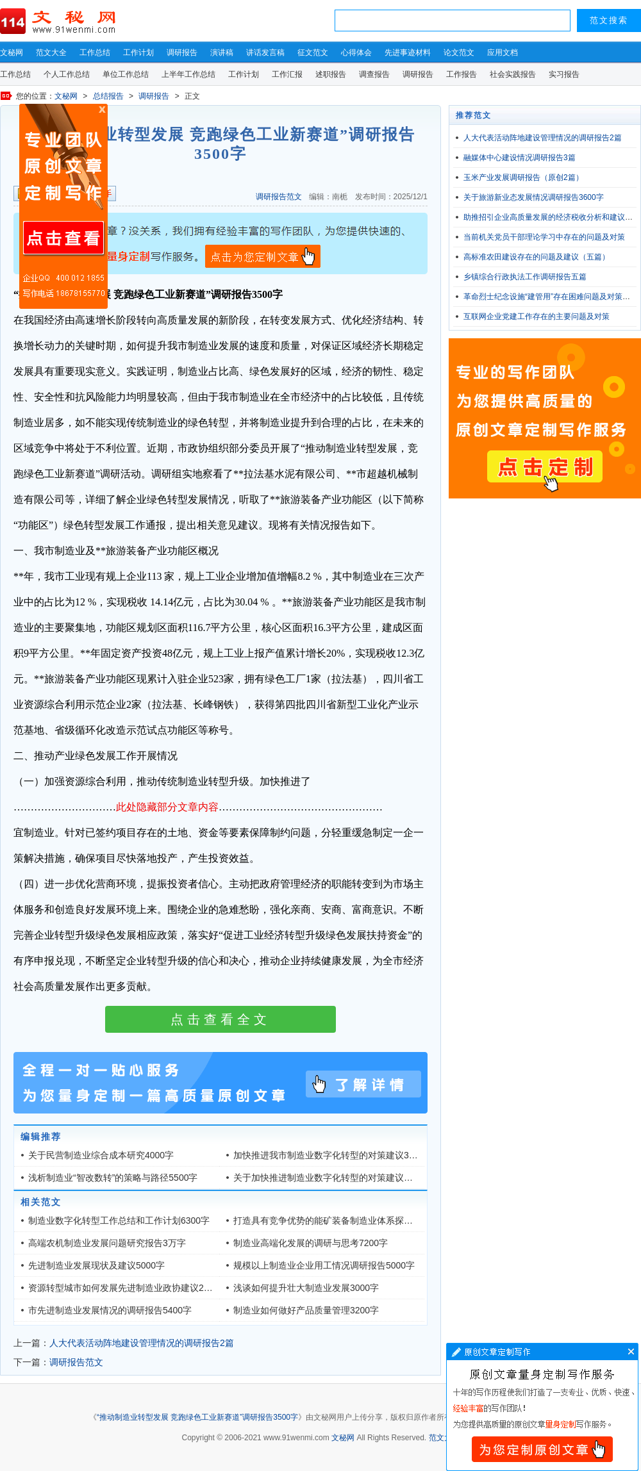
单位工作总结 (126, 74)
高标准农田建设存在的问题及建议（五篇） (536, 256)
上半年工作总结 (188, 74)
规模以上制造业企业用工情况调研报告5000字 (324, 1265)
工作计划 (138, 52)
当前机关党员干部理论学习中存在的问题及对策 (544, 237)
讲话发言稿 (265, 52)
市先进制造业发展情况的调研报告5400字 (110, 1310)
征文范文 (312, 52)
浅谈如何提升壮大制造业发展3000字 (306, 1288)
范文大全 (51, 52)
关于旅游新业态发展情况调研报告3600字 (533, 197)
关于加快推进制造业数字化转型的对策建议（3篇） (334, 1177)
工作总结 (94, 52)
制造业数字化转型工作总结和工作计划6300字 (119, 1220)
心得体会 (356, 52)
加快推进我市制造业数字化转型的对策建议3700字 (333, 1155)
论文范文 (459, 52)
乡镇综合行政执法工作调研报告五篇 (525, 276)
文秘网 (11, 52)
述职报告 (330, 74)
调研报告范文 (279, 196)
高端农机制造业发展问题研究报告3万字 (107, 1243)
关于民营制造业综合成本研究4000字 (101, 1155)
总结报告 (108, 96)
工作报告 (461, 74)
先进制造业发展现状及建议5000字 (96, 1265)
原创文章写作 (63, 206)
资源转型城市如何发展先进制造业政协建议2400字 (128, 1288)
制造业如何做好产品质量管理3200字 (306, 1310)
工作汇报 (287, 74)
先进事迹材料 (408, 52)
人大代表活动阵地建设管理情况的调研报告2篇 (141, 1343)
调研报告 (182, 52)
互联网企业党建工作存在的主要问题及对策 (536, 316)
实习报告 (564, 74)
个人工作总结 (67, 74)
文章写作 (542, 1407)
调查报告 (374, 74)
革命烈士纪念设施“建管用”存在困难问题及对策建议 (550, 296)
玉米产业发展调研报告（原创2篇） (523, 177)
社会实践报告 (513, 74)
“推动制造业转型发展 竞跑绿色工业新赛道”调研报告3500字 (197, 1417)
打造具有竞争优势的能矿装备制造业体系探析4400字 (337, 1220)
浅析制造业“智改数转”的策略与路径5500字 (112, 1177)
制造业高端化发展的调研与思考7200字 (310, 1243)
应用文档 (502, 52)
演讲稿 (221, 52)
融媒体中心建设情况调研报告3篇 (519, 157)
